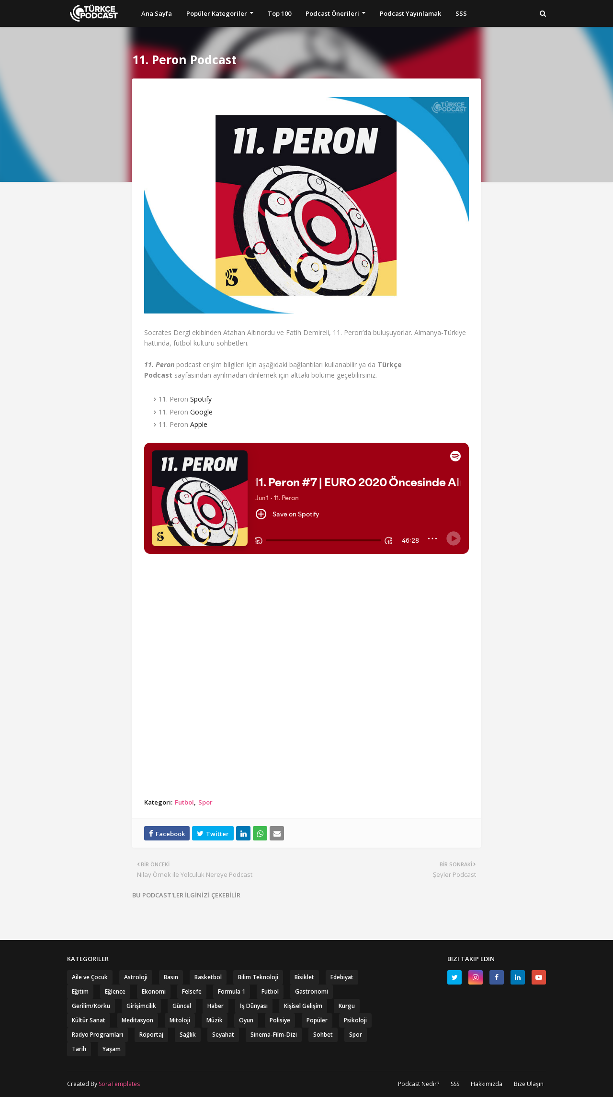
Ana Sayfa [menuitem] (156, 13)
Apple (198, 424)
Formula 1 (231, 991)
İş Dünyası (254, 1006)
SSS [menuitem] (461, 13)
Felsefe (192, 991)
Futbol (184, 802)
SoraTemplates (119, 1084)
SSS (455, 1084)
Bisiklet (304, 977)
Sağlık (188, 1034)
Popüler (317, 1020)
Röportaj (151, 1034)
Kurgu (347, 1006)
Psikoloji (355, 1020)
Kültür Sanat (88, 1020)
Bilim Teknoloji (258, 977)
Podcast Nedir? (418, 1084)
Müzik (214, 1020)
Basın (171, 977)
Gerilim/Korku (91, 1006)
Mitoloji (180, 1020)
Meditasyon (137, 1020)
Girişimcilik (141, 1006)
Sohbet (323, 1034)
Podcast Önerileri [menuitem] (332, 13)
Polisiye (280, 1020)
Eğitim (80, 991)
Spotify (201, 398)
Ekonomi (154, 991)
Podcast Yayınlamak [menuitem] (410, 13)
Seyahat (223, 1034)
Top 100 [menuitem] (279, 13)
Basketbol (208, 977)
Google (201, 411)
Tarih (79, 1049)
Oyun (246, 1020)
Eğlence (115, 991)
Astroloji (136, 977)
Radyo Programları (97, 1034)
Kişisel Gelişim (303, 1006)
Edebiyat (341, 977)
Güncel (181, 1006)
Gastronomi (311, 991)
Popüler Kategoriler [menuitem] (216, 13)
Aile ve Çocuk (90, 977)
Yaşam (111, 1049)
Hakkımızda (486, 1084)
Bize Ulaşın (529, 1084)
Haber (215, 1006)
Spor (205, 802)
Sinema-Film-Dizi (273, 1034)
